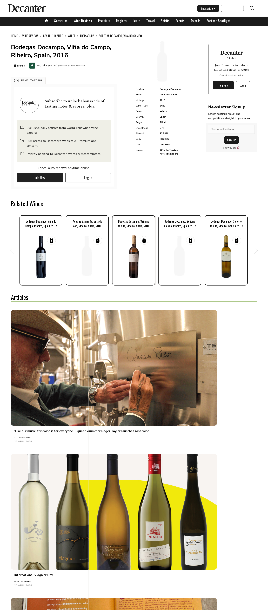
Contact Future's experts (93, 606)
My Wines (19, 65)
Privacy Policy (140, 606)
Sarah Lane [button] (103, 521)
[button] (28, 79)
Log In (88, 176)
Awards (195, 20)
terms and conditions (164, 606)
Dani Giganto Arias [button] (26, 521)
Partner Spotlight (218, 20)
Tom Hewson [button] (22, 443)
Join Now (39, 176)
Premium (104, 20)
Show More (231, 147)
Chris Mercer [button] (104, 443)
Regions (121, 20)
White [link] (71, 36)
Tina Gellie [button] (183, 370)
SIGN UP (231, 140)
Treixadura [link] (87, 36)
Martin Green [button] (104, 370)
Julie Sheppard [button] (23, 370)
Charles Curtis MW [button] (189, 521)
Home (14, 36)
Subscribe (61, 20)
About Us (70, 606)
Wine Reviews (83, 20)
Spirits (165, 20)
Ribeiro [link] (58, 36)
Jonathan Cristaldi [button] (188, 443)
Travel (150, 20)
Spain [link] (46, 36)
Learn (136, 20)
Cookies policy (119, 606)
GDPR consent (187, 606)
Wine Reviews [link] (30, 36)
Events (180, 20)
